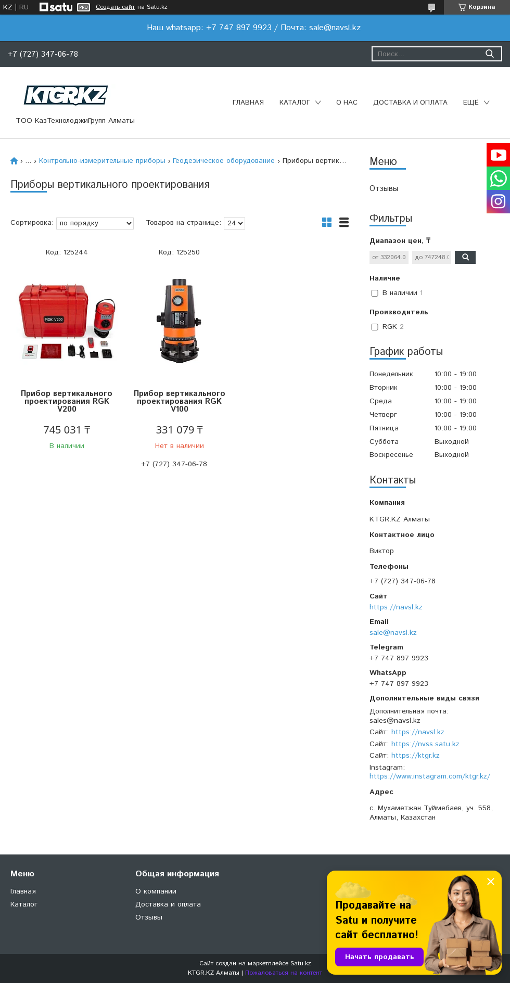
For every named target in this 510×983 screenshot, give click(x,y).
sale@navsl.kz (393, 633)
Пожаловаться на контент (283, 972)
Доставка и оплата (410, 103)
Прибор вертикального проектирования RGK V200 (66, 401)
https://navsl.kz (396, 607)
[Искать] (489, 53)
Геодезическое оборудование (224, 160)
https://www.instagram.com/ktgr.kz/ (429, 776)
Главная (248, 103)
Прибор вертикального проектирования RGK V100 (179, 401)
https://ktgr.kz (415, 755)
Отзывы (383, 188)
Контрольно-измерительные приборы (102, 160)
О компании (155, 891)
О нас (347, 103)
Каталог (294, 103)
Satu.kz (300, 963)
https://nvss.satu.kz (425, 744)
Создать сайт (115, 7)
